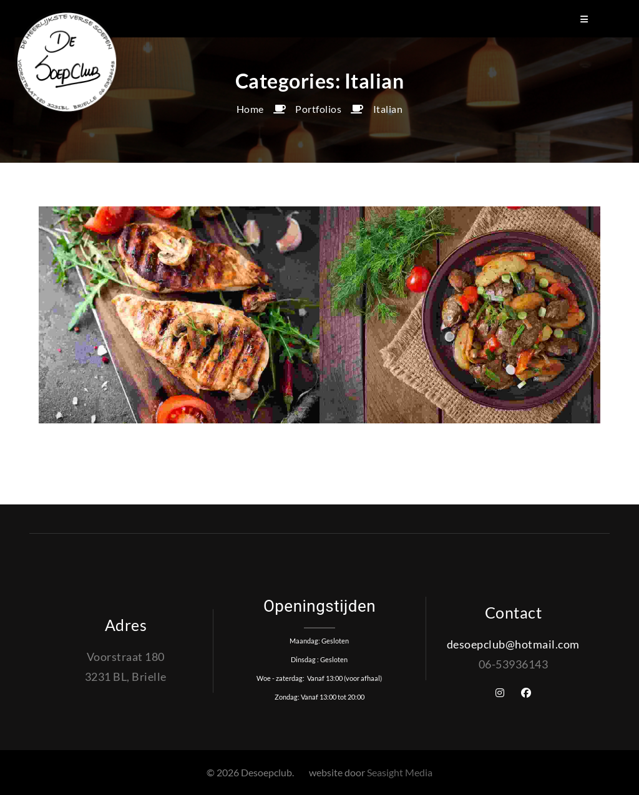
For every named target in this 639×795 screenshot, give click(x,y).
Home (250, 109)
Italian (388, 109)
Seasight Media (399, 772)
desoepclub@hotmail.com (513, 644)
